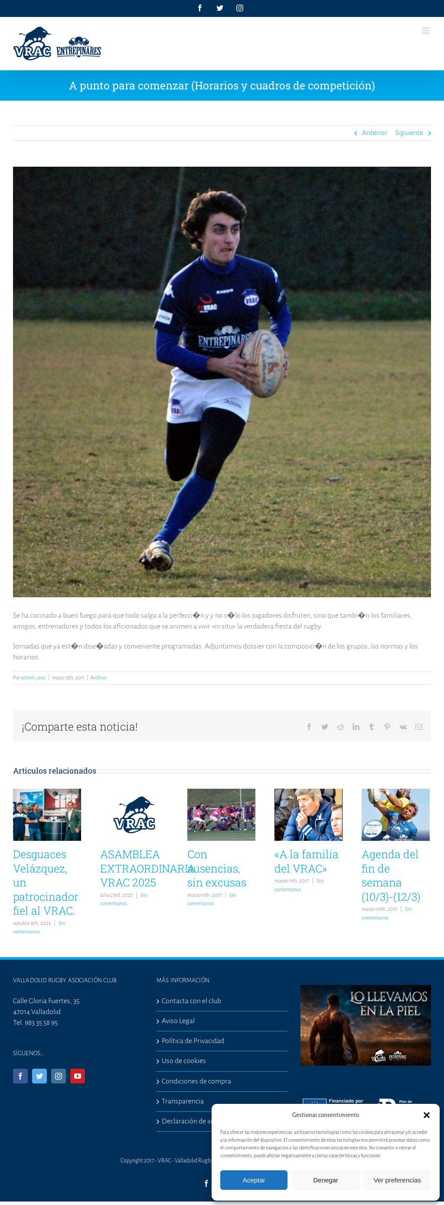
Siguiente (409, 133)
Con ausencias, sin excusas (216, 868)
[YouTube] (77, 1076)
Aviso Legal (178, 1021)
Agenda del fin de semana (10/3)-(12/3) (391, 875)
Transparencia (183, 1101)
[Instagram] (58, 1076)
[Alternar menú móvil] (426, 30)
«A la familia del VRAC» (306, 861)
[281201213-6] (222, 382)
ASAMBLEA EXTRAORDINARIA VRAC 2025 (147, 868)
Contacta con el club (191, 1001)
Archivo (99, 678)
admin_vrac (33, 678)
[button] (426, 1115)
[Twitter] (39, 1076)
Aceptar (254, 1180)
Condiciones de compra (196, 1081)
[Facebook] (20, 1076)
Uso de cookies (184, 1061)
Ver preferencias (397, 1180)
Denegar (325, 1180)
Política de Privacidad (193, 1041)
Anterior (374, 133)
